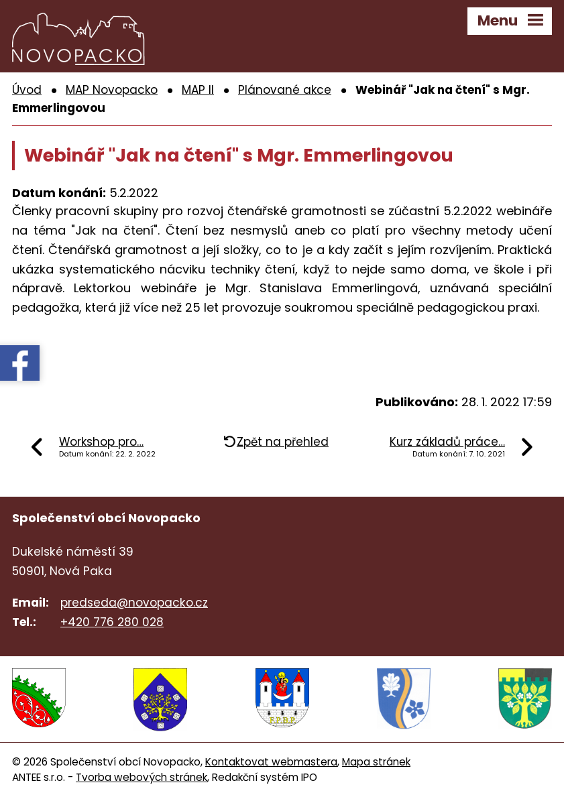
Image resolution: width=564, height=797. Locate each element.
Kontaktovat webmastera (271, 761)
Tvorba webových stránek (141, 777)
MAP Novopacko (112, 90)
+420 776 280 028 (112, 623)
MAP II (198, 90)
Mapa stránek (376, 761)
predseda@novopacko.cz (134, 603)
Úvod (27, 90)
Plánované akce (284, 90)
